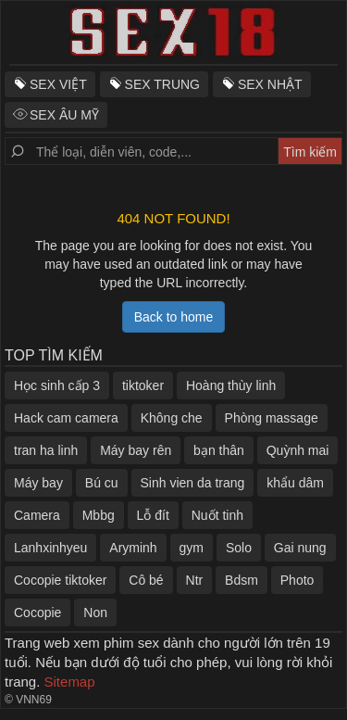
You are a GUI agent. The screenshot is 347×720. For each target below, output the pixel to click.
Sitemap (69, 681)
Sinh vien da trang (193, 482)
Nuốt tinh (217, 515)
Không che (172, 418)
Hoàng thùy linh (231, 385)
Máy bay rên (135, 450)
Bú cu (101, 482)
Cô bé (146, 580)
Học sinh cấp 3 (57, 385)
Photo (297, 580)
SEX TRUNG (162, 84)
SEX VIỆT (58, 84)
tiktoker (143, 385)
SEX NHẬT (270, 84)
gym (192, 547)
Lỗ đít (153, 515)
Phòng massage (271, 418)
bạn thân (218, 450)
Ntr (195, 580)
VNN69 (34, 699)
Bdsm (241, 580)
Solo (239, 547)
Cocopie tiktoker (60, 580)
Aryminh (132, 547)
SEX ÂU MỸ (64, 114)
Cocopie (37, 612)
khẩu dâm (295, 482)
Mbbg (98, 515)
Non (95, 612)
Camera (37, 515)
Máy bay (38, 482)
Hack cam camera (66, 418)
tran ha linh (46, 450)
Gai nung (300, 547)
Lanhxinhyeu (50, 547)
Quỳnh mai (297, 450)
